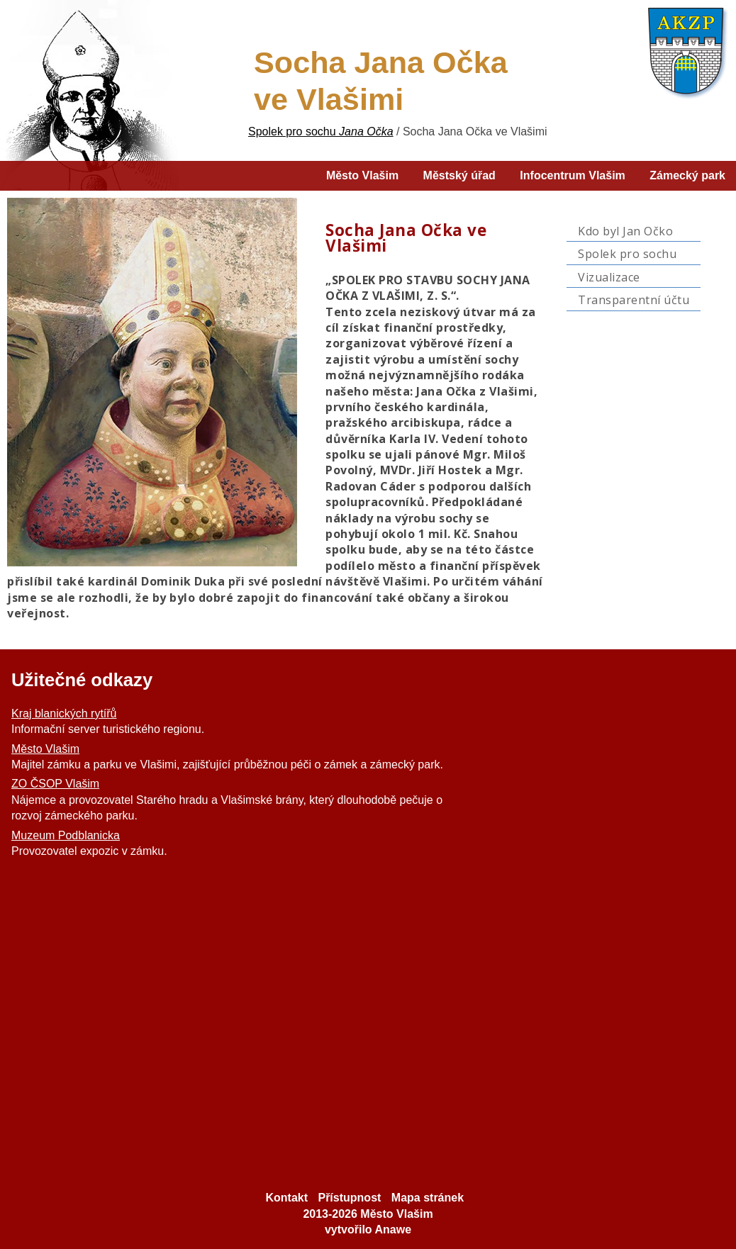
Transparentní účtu (633, 300)
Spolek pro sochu (627, 254)
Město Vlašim (45, 749)
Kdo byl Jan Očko (625, 231)
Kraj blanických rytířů (64, 713)
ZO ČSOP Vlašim (55, 784)
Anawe (392, 1229)
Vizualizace (609, 277)
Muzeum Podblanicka (65, 835)
